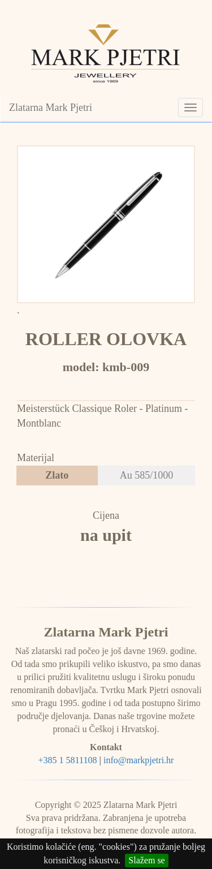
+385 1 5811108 (67, 760)
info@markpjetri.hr (138, 760)
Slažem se (146, 860)
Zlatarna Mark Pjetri (50, 107)
